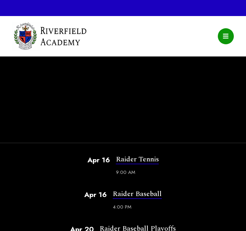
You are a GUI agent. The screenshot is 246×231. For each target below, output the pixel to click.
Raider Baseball (137, 194)
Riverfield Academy (49, 36)
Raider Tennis (137, 159)
